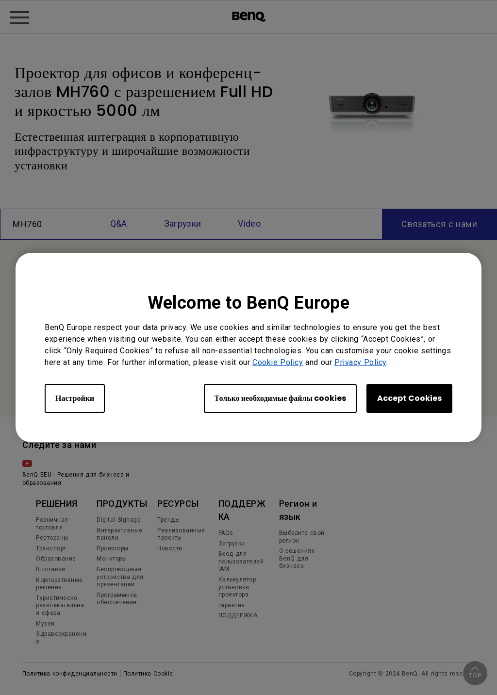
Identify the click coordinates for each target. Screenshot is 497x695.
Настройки (74, 398)
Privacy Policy (360, 362)
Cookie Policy (277, 362)
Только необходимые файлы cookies (280, 398)
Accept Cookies (409, 398)
